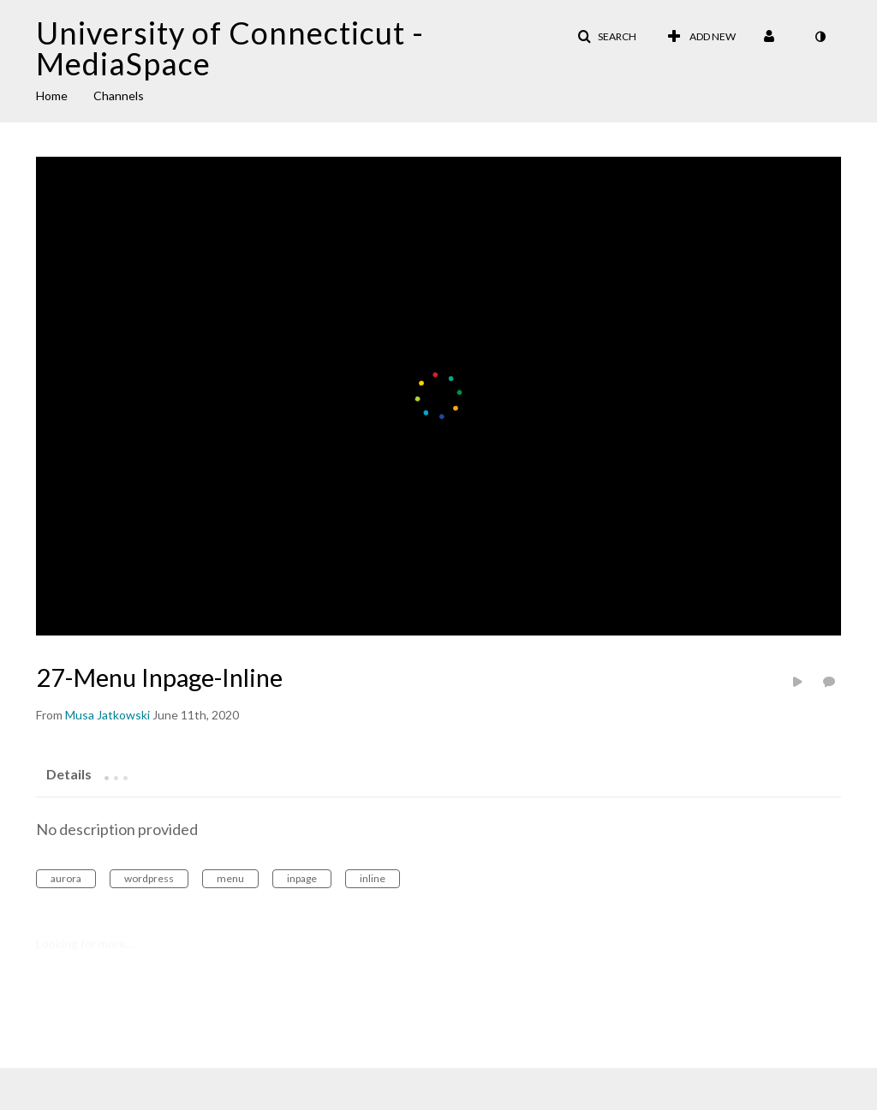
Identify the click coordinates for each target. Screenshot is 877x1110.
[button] (606, 36)
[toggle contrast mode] (819, 36)
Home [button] (52, 95)
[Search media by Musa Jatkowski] (107, 714)
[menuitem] (64, 94)
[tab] (69, 773)
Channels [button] (118, 95)
